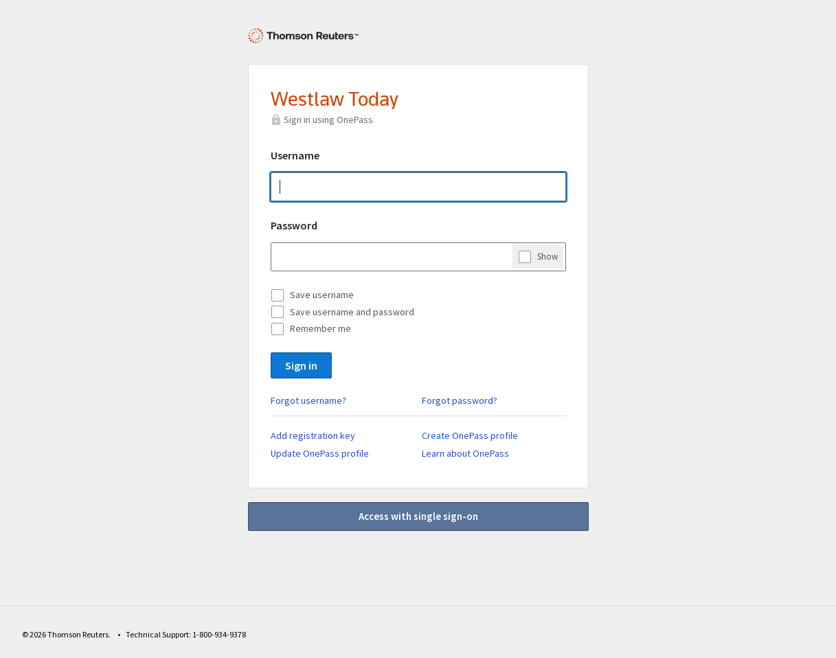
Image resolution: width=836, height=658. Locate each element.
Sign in (301, 365)
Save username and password (352, 312)
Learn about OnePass (465, 453)
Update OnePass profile (320, 453)
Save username (322, 294)
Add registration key (313, 435)
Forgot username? (308, 400)
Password (294, 225)
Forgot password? (459, 400)
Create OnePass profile (470, 435)
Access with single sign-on (418, 516)
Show (547, 256)
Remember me (320, 328)
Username (295, 155)
